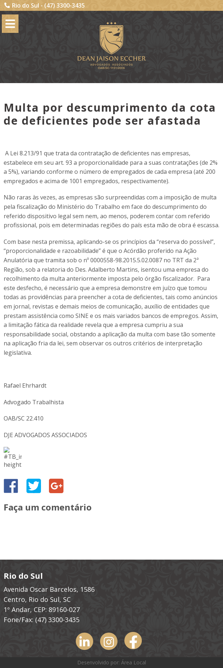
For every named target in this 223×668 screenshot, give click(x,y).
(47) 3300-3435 (64, 5)
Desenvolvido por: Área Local (111, 662)
